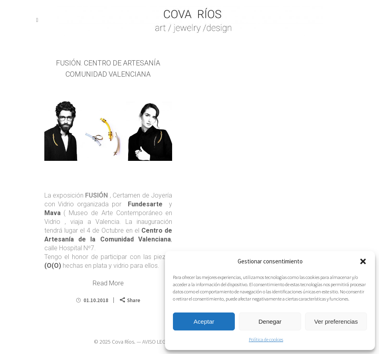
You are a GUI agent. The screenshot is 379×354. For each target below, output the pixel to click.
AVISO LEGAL (156, 341)
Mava (52, 213)
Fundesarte (144, 204)
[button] (363, 261)
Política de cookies (266, 339)
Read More (108, 283)
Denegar (270, 321)
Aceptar (204, 321)
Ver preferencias (336, 321)
